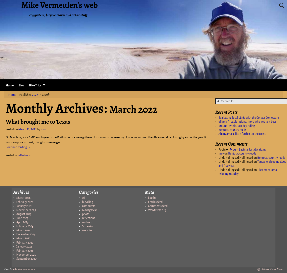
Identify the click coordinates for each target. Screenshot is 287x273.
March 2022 (23, 238)
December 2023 (25, 234)
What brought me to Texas (38, 122)
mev (221, 153)
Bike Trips (35, 85)
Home (10, 85)
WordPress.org (157, 210)
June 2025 (22, 218)
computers (88, 205)
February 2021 (24, 250)
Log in (152, 197)
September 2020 (26, 258)
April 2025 (22, 222)
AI (83, 197)
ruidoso (86, 222)
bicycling (87, 202)
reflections (24, 155)
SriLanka (87, 226)
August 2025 (23, 214)
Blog (21, 85)
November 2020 (26, 254)
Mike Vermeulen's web (24, 269)
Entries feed (155, 202)
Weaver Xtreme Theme (272, 269)
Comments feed (158, 205)
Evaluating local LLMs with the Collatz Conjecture (248, 117)
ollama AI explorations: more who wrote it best (247, 121)
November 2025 (26, 210)
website (87, 230)
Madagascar (89, 210)
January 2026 (24, 205)
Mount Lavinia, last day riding (236, 125)
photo (85, 214)
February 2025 (24, 226)
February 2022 (24, 242)
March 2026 (23, 197)
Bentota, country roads (232, 129)
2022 (35, 94)
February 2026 (24, 202)
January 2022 (24, 246)
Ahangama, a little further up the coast (241, 133)
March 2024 (23, 230)
